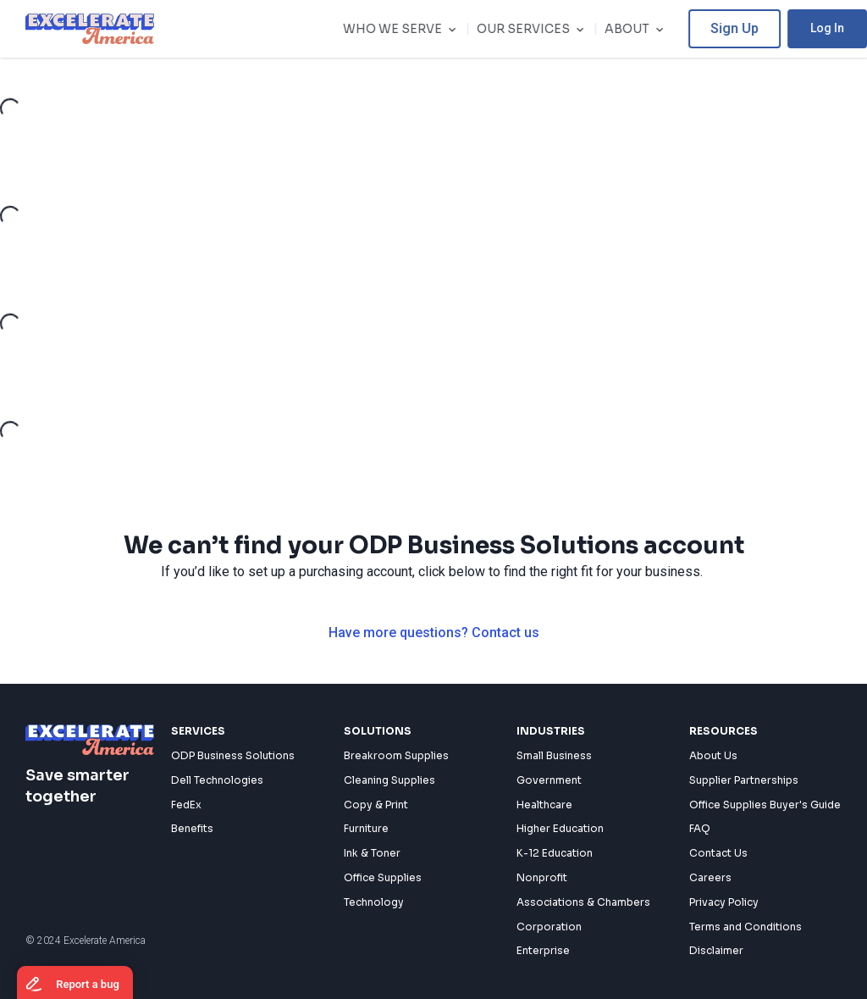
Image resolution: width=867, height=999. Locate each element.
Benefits (192, 828)
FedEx (186, 804)
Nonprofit (541, 877)
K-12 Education (554, 852)
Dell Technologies (217, 780)
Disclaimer (716, 950)
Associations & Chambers (583, 902)
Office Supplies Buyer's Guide (765, 804)
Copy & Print (376, 804)
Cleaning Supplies (389, 780)
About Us (713, 755)
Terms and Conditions (745, 926)
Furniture (366, 828)
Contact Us (718, 852)
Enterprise (543, 950)
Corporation (549, 926)
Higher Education (560, 828)
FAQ (699, 828)
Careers (710, 877)
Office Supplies (383, 877)
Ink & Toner (372, 852)
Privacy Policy (724, 902)
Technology (374, 902)
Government (549, 780)
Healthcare (544, 804)
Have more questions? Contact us (434, 632)
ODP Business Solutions (233, 755)
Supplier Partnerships (743, 780)
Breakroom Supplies (396, 755)
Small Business (554, 755)
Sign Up (755, 28)
